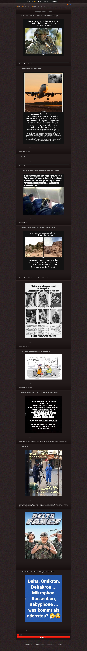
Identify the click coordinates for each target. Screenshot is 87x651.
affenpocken (34, 441)
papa (29, 63)
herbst (38, 441)
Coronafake (24, 446)
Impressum (42, 648)
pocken (63, 441)
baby (42, 630)
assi (46, 277)
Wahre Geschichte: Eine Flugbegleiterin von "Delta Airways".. (40, 170)
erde (32, 277)
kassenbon (38, 630)
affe (47, 441)
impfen (33, 504)
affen (29, 441)
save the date (42, 441)
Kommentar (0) (22, 165)
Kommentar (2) (22, 151)
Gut (20, 60)
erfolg (50, 441)
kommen (30, 387)
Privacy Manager (47, 648)
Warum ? (23, 156)
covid (66, 441)
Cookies (38, 648)
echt (41, 277)
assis (35, 277)
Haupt (28, 1)
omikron (56, 441)
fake (37, 505)
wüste (44, 277)
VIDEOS (34, 6)
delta (48, 504)
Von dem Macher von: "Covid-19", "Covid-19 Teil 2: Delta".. (39, 392)
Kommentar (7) (22, 63)
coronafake (41, 505)
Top (34, 1)
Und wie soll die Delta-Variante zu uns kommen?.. (36, 351)
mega (53, 441)
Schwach (25, 60)
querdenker (65, 504)
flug (29, 151)
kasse (34, 630)
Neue (39, 1)
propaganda (20, 505)
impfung (36, 504)
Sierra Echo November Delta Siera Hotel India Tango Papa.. (40, 15)
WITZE (18, 6)
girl (29, 346)
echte (30, 277)
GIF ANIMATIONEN (41, 6)
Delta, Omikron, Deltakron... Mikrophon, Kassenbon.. (38, 572)
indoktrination (26, 505)
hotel (37, 63)
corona (29, 504)
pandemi (56, 504)
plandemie (60, 504)
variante (40, 504)
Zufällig (45, 1)
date (60, 441)
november (33, 63)
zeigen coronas (32, 505)
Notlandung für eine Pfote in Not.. (31, 68)
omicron (44, 504)
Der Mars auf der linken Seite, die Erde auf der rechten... (39, 227)
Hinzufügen (53, 1)
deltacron (51, 504)
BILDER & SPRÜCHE (26, 6)
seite (38, 277)
